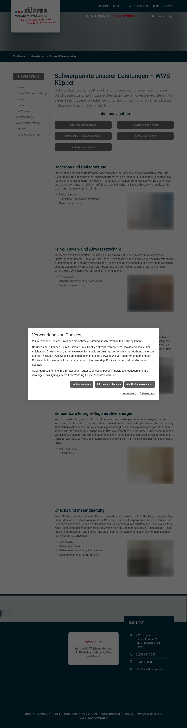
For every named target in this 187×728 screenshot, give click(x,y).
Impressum (129, 376)
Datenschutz (147, 376)
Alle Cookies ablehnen (109, 367)
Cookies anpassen (82, 367)
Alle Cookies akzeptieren (139, 367)
